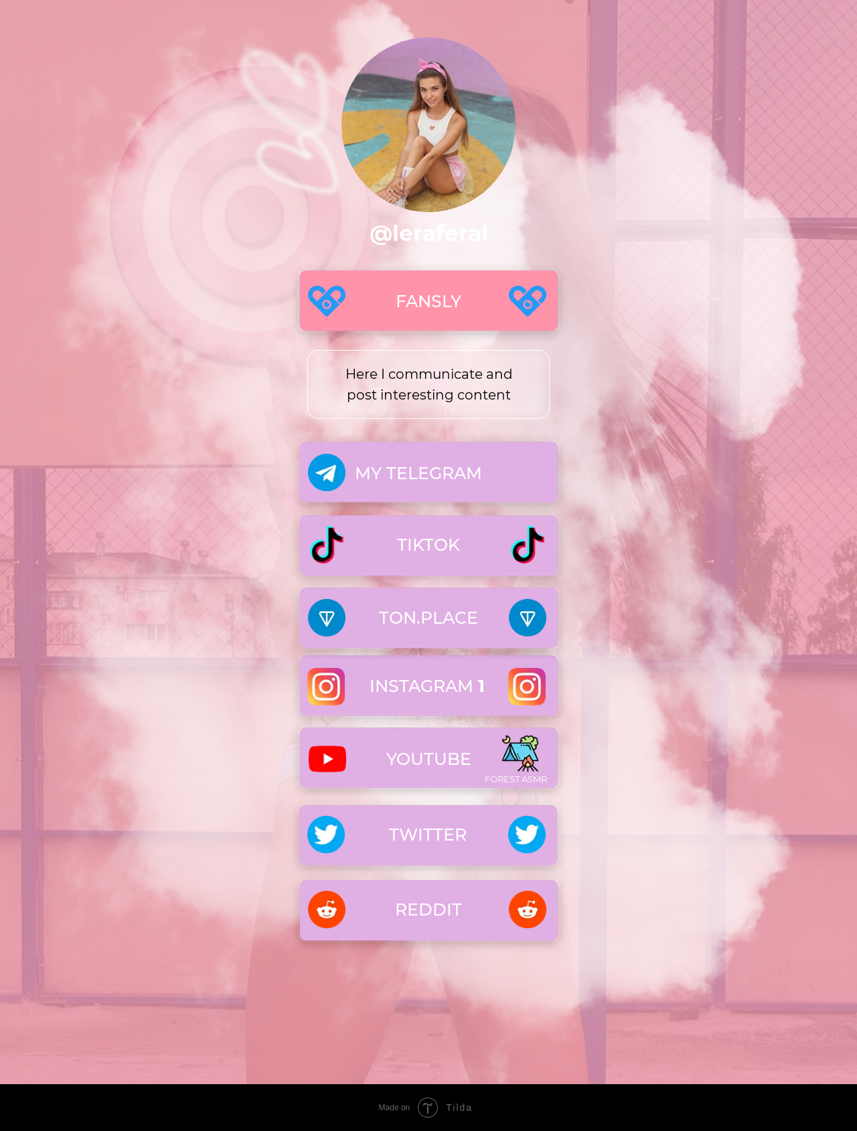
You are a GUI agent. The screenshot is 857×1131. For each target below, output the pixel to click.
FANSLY (428, 301)
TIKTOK (428, 545)
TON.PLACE (428, 618)
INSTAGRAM (427, 686)
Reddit (428, 909)
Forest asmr (516, 779)
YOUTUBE (428, 759)
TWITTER (428, 834)
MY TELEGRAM (418, 473)
